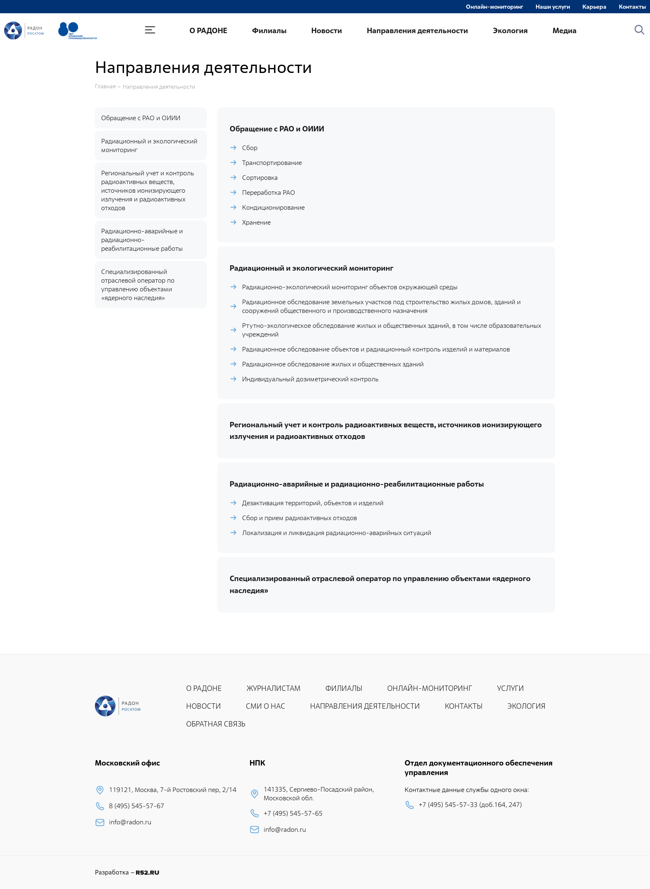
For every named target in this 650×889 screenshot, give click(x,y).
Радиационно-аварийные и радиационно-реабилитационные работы (142, 240)
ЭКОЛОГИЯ (526, 706)
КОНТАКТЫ (464, 706)
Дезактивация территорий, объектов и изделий (312, 503)
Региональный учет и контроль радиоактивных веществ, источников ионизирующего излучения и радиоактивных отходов (147, 190)
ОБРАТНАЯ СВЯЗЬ (215, 724)
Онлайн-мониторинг (494, 6)
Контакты (632, 6)
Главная (105, 86)
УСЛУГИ (510, 688)
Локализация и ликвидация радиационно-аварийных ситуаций (336, 532)
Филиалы (269, 30)
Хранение (256, 222)
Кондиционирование (273, 207)
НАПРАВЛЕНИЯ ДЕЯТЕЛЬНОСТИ (365, 706)
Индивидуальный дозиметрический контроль (310, 379)
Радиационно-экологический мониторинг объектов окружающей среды (350, 287)
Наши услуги (553, 6)
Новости (326, 30)
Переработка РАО (268, 192)
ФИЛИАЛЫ (343, 688)
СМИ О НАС (265, 706)
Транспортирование (272, 162)
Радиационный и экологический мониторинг (149, 145)
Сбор (249, 147)
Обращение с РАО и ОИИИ (140, 118)
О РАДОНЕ (208, 30)
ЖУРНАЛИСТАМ (274, 688)
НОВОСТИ (203, 706)
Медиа (565, 30)
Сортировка (260, 177)
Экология (510, 30)
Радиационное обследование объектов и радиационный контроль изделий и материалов (376, 349)
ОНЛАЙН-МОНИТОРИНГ (429, 688)
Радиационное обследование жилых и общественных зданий (333, 364)
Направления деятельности (417, 30)
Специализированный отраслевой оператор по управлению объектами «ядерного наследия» (138, 284)
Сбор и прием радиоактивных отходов (299, 518)
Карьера (594, 6)
